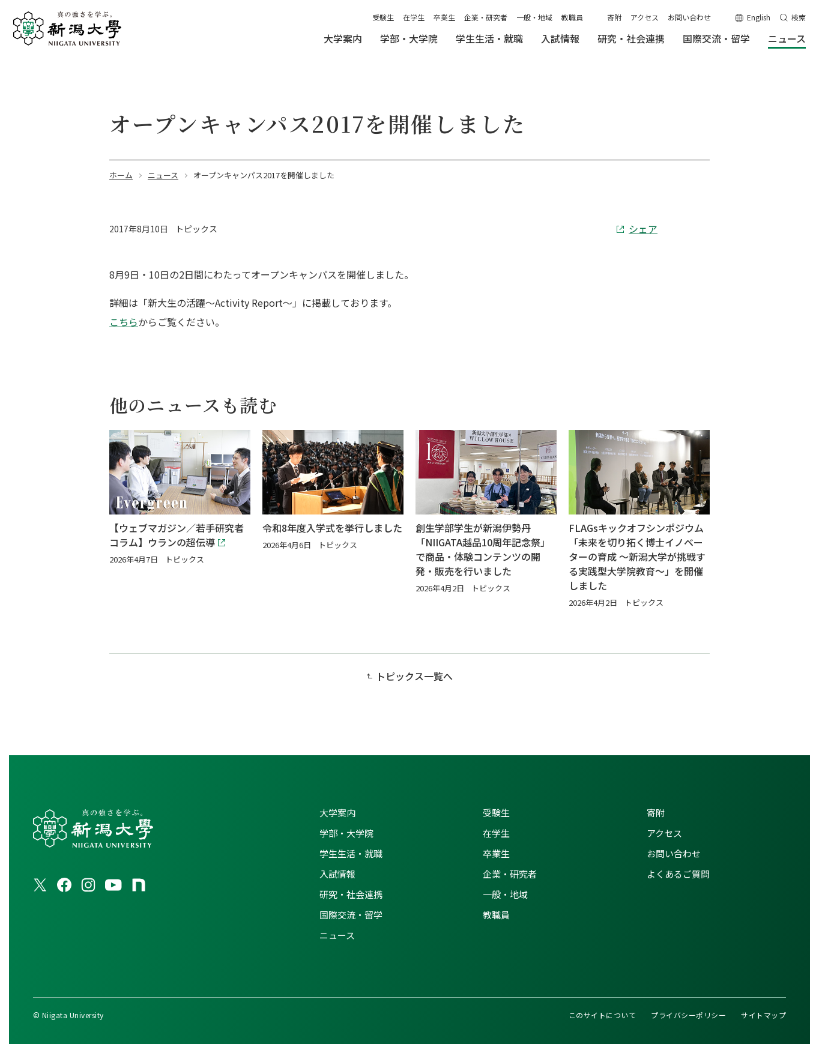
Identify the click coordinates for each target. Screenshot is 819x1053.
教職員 (572, 17)
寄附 (614, 17)
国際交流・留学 (350, 914)
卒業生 (444, 17)
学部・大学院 (346, 833)
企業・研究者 (485, 17)
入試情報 (337, 873)
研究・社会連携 (350, 894)
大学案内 (337, 812)
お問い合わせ (689, 17)
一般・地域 (534, 17)
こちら (123, 322)
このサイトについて (602, 1015)
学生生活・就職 (350, 853)
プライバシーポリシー (688, 1015)
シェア (643, 229)
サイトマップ (763, 1015)
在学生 (414, 17)
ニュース (337, 935)
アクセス (644, 17)
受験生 (383, 17)
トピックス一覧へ (414, 676)
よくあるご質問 (678, 873)
